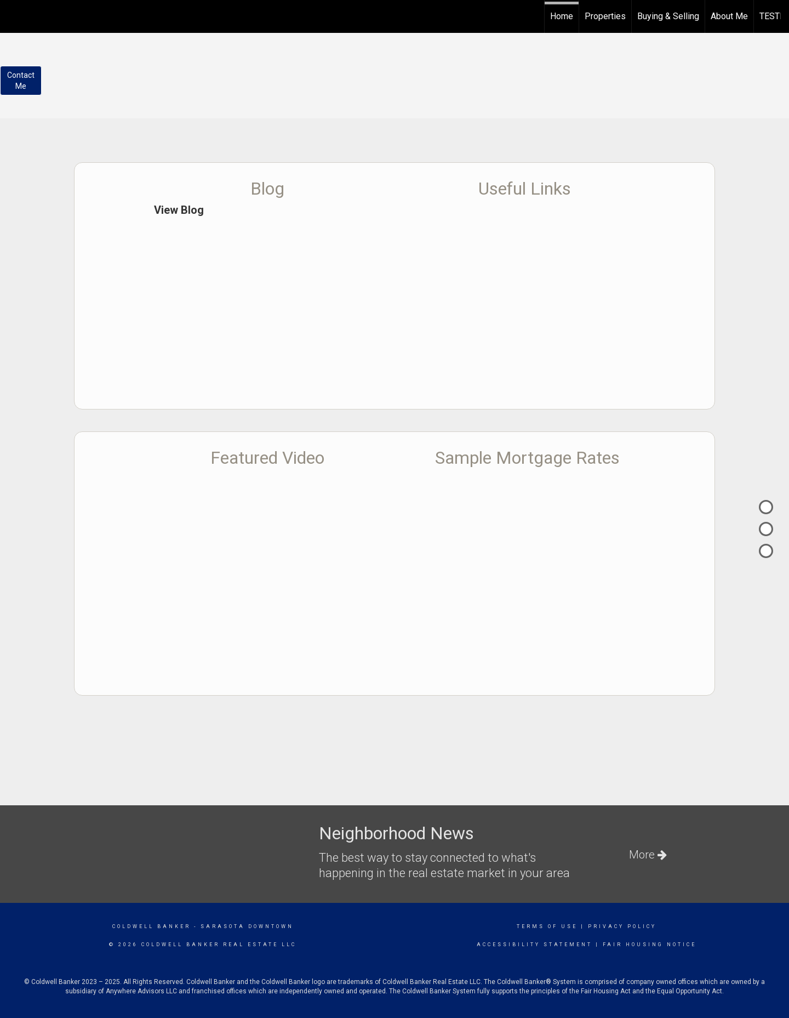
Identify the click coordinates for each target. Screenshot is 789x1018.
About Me (729, 16)
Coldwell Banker (151, 926)
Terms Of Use (547, 926)
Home (561, 16)
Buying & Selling (668, 16)
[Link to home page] (14, 15)
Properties (605, 16)
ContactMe (21, 80)
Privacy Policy (622, 926)
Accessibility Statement (534, 944)
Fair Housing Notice (649, 944)
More (648, 854)
